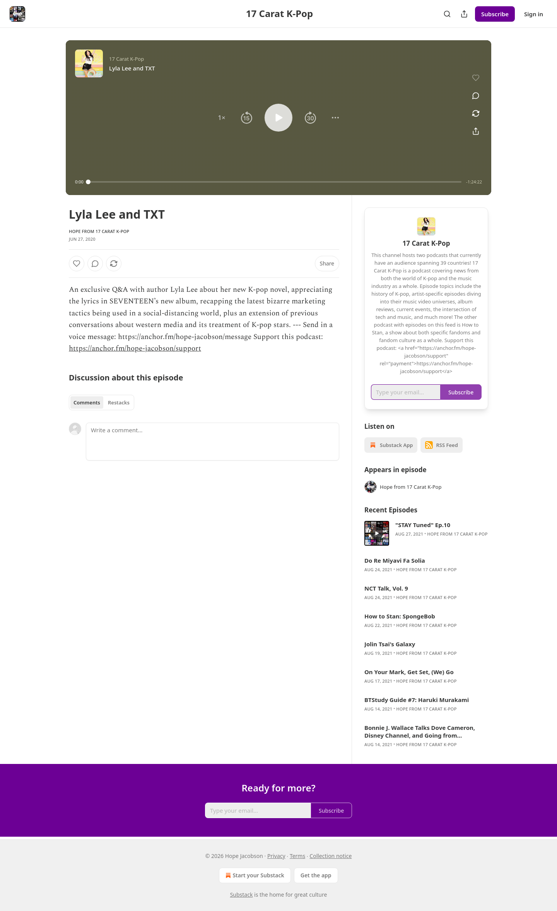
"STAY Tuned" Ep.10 (422, 525)
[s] (377, 533)
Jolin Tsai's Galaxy (389, 644)
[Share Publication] (464, 14)
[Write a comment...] (212, 441)
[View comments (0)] (476, 95)
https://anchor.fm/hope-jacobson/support (135, 348)
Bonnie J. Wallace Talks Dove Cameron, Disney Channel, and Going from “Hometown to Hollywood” (419, 731)
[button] (221, 117)
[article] (426, 533)
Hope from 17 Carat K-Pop (99, 231)
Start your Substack (254, 875)
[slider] (274, 182)
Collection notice (330, 856)
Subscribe (495, 14)
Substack (241, 894)
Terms (297, 856)
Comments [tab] (86, 402)
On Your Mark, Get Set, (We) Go (409, 672)
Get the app (316, 875)
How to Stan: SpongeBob (399, 616)
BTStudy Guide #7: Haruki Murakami (416, 700)
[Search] (447, 14)
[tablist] (101, 402)
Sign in (533, 14)
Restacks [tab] (119, 402)
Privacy (276, 856)
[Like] (76, 263)
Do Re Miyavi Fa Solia (394, 560)
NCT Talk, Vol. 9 (386, 588)
